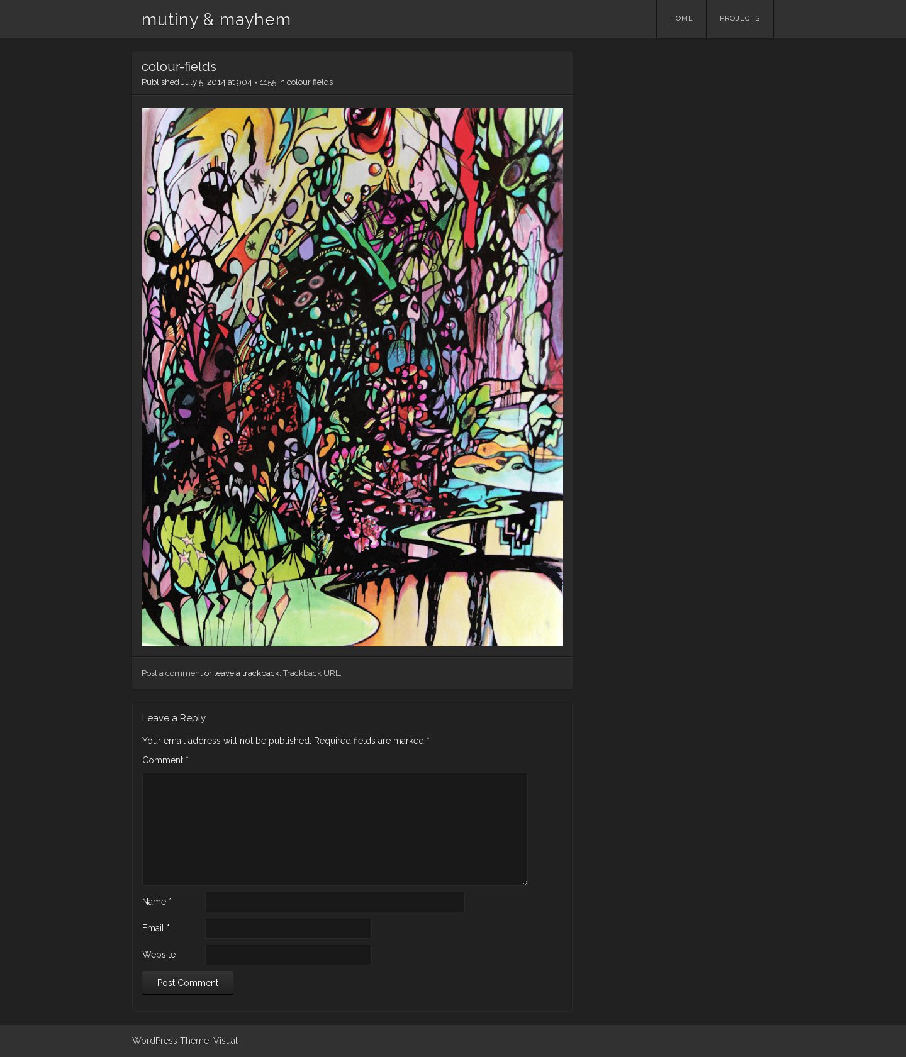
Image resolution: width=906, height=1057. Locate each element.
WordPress (154, 1041)
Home (681, 18)
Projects (740, 18)
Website (159, 954)
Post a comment (172, 673)
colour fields (310, 82)
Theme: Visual (209, 1041)
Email (156, 928)
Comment (165, 760)
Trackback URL (311, 673)
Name (157, 902)
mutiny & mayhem (216, 19)
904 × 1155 (256, 82)
